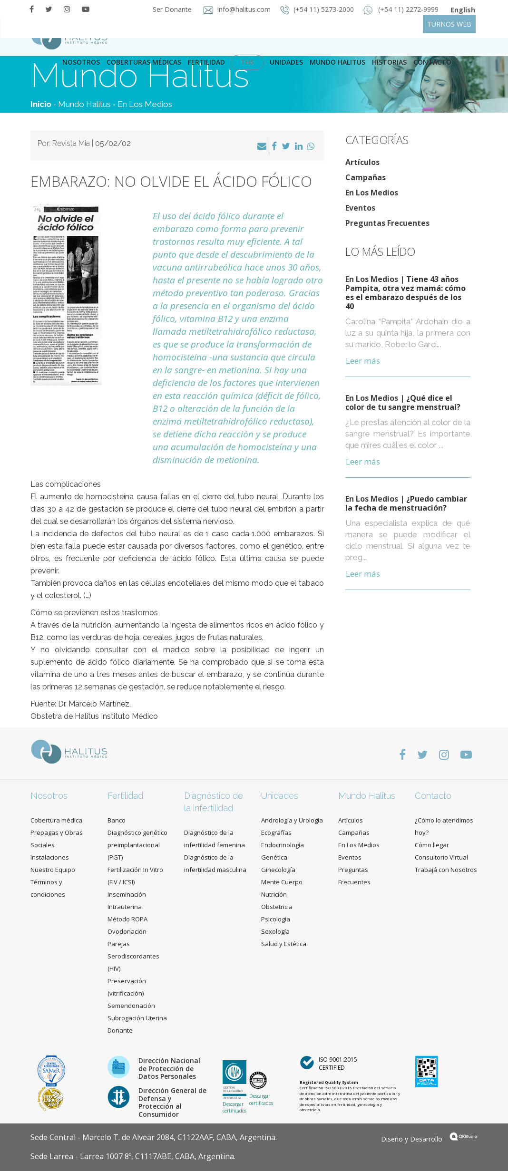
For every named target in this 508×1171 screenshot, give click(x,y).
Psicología (275, 919)
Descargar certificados (234, 1107)
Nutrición (274, 894)
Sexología (275, 931)
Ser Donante (171, 9)
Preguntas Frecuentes (387, 223)
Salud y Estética (283, 943)
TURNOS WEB (449, 24)
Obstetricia (277, 906)
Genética (274, 857)
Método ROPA (127, 919)
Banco (116, 820)
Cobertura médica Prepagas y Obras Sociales (56, 832)
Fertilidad (206, 62)
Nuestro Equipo (52, 869)
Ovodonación (127, 931)
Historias (389, 62)
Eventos (360, 208)
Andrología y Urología (292, 820)
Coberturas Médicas (144, 62)
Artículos (362, 162)
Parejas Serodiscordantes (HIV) (133, 956)
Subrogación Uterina (137, 1018)
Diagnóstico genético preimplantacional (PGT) (137, 844)
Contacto (433, 796)
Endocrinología (282, 845)
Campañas (365, 177)
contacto (432, 62)
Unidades (286, 62)
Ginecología (278, 869)
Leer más (363, 360)
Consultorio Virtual (441, 857)
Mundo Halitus (337, 62)
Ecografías (276, 832)
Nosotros (81, 62)
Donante (120, 1030)
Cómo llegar (432, 845)
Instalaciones (49, 857)
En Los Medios (144, 104)
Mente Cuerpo (282, 882)
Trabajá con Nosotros (446, 869)
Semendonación (131, 1005)
